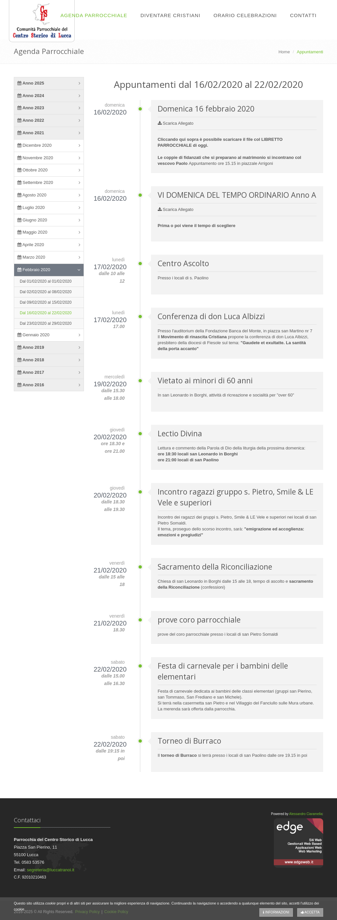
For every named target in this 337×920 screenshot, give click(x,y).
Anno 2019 (30, 347)
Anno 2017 (30, 372)
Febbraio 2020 (33, 269)
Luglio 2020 (31, 207)
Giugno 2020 (32, 219)
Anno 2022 (30, 120)
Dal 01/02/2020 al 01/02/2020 (45, 281)
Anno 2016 (30, 384)
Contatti (303, 15)
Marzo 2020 (31, 257)
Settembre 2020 (35, 182)
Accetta (310, 912)
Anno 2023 (30, 107)
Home (284, 51)
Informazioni (276, 912)
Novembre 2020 (35, 157)
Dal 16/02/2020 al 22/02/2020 (45, 313)
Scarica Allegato (176, 123)
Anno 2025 (30, 83)
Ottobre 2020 (32, 169)
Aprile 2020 (30, 244)
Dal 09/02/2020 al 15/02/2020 (45, 302)
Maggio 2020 (32, 232)
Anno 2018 (30, 359)
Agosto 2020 (31, 194)
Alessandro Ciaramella (306, 814)
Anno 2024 (30, 95)
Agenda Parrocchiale (94, 15)
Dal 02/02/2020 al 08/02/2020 (45, 292)
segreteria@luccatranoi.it (50, 869)
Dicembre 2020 (34, 145)
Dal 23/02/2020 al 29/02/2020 (45, 323)
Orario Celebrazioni (245, 15)
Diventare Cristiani (170, 15)
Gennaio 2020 (33, 334)
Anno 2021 (30, 132)
